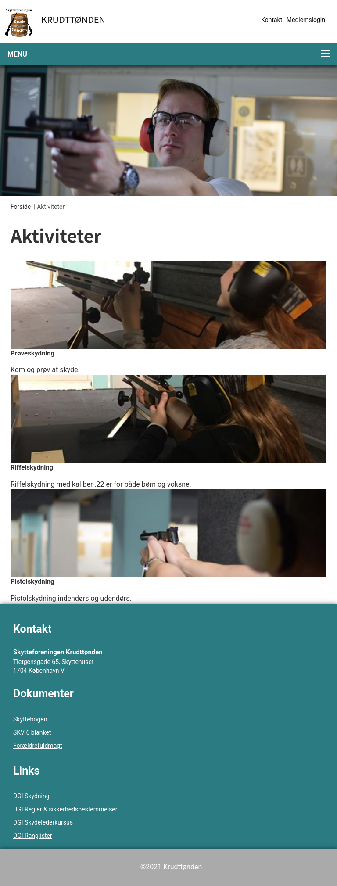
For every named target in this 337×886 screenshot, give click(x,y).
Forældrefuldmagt (37, 745)
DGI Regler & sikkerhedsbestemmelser (65, 809)
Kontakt (271, 19)
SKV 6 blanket (32, 732)
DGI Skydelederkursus (43, 822)
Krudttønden (73, 19)
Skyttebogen (30, 719)
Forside (21, 206)
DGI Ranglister (32, 835)
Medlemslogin (306, 19)
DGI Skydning (31, 796)
